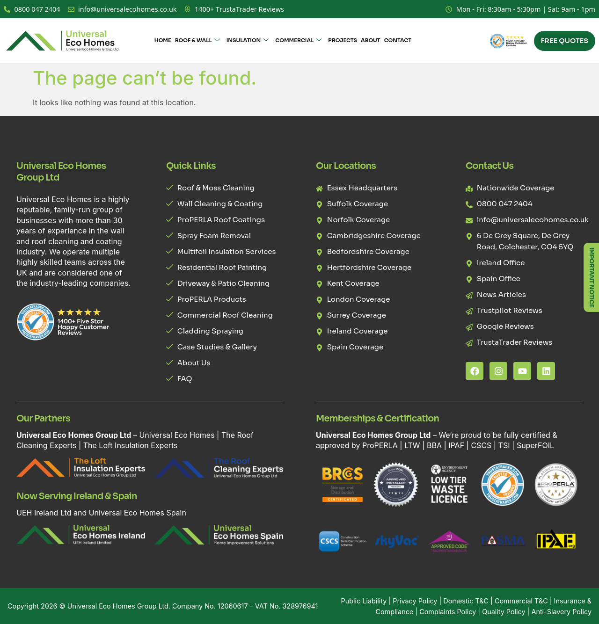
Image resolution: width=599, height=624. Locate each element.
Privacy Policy (415, 601)
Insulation (247, 41)
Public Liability (364, 601)
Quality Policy (503, 612)
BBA (434, 445)
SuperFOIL (535, 445)
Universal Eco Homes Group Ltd (117, 606)
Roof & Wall (197, 41)
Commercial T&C (521, 601)
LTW (412, 445)
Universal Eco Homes (176, 435)
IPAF (456, 445)
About (370, 40)
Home (162, 40)
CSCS (481, 445)
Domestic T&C (466, 601)
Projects (342, 40)
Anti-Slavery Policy (561, 612)
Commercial (298, 41)
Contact (397, 40)
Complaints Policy (447, 612)
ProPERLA (380, 445)
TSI (505, 445)
